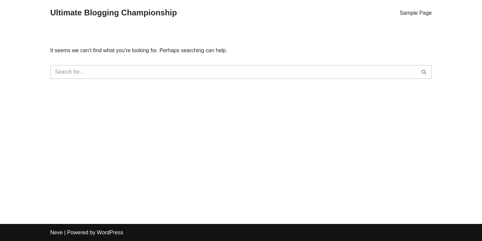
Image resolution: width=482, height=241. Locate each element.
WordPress (110, 232)
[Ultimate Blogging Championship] (113, 13)
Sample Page (416, 13)
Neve (56, 232)
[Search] (233, 72)
